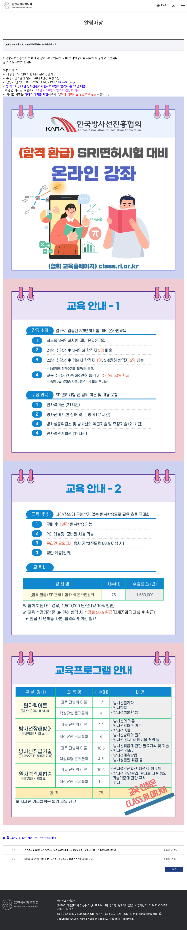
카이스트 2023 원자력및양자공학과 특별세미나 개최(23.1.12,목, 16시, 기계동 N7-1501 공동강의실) (70, 850)
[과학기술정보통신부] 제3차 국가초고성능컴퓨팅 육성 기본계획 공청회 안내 (58, 859)
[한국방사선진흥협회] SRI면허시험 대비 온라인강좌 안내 (30, 44)
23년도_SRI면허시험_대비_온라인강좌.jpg (33, 838)
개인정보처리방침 (66, 900)
